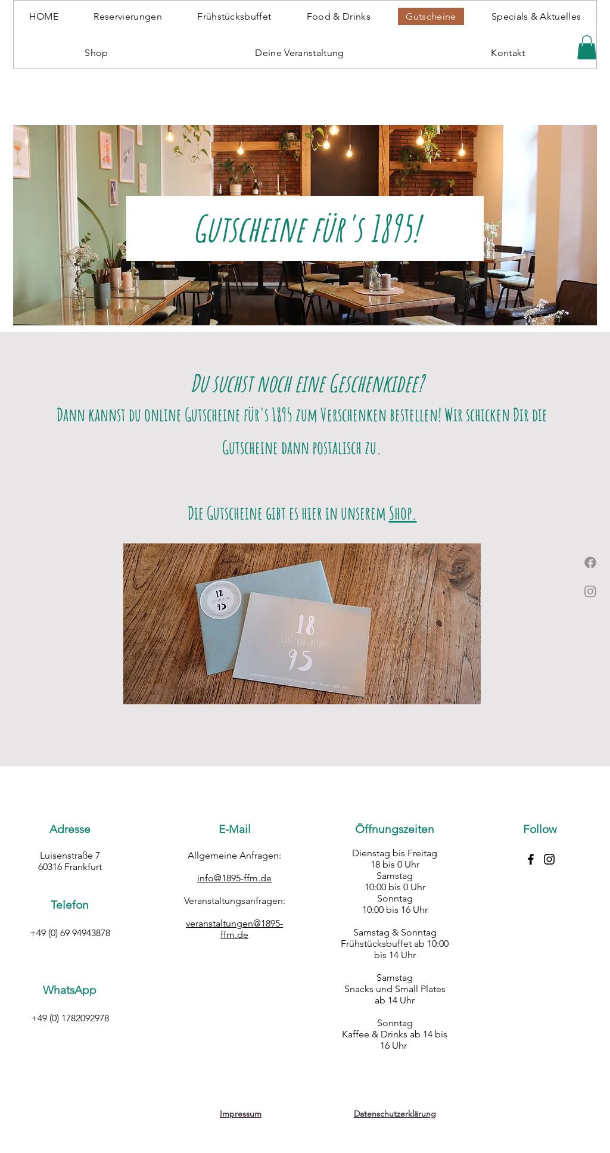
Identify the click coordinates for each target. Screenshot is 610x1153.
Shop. (403, 513)
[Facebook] (590, 562)
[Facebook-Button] (531, 859)
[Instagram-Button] (549, 859)
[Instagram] (590, 591)
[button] (587, 47)
